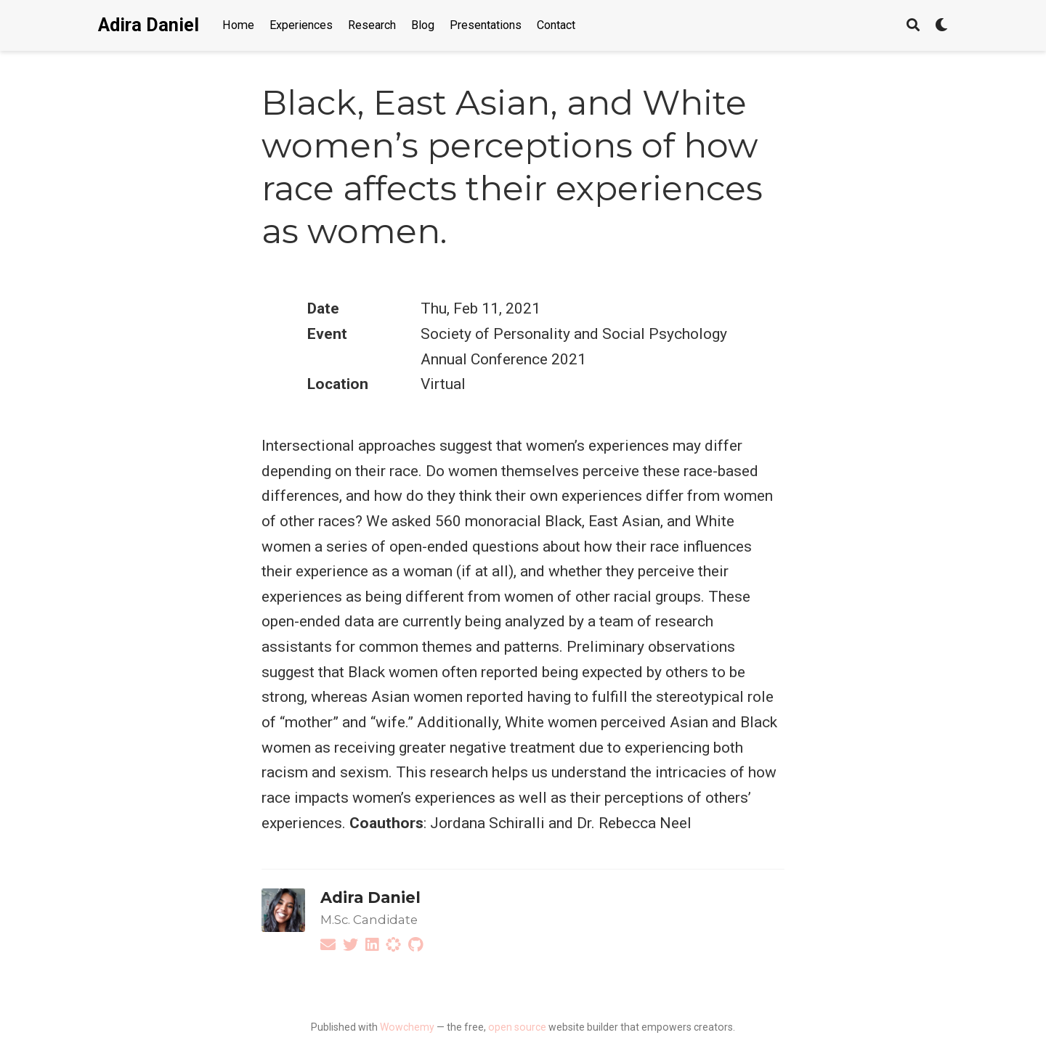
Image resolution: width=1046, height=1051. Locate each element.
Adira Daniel (148, 25)
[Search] (913, 25)
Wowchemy (407, 1027)
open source (517, 1027)
